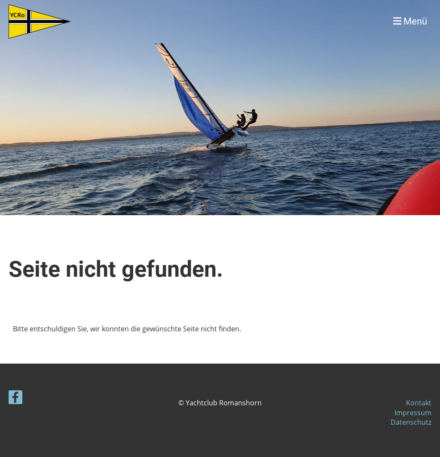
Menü (410, 21)
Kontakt (418, 403)
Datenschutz (411, 422)
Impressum (412, 412)
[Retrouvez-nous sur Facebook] (15, 398)
